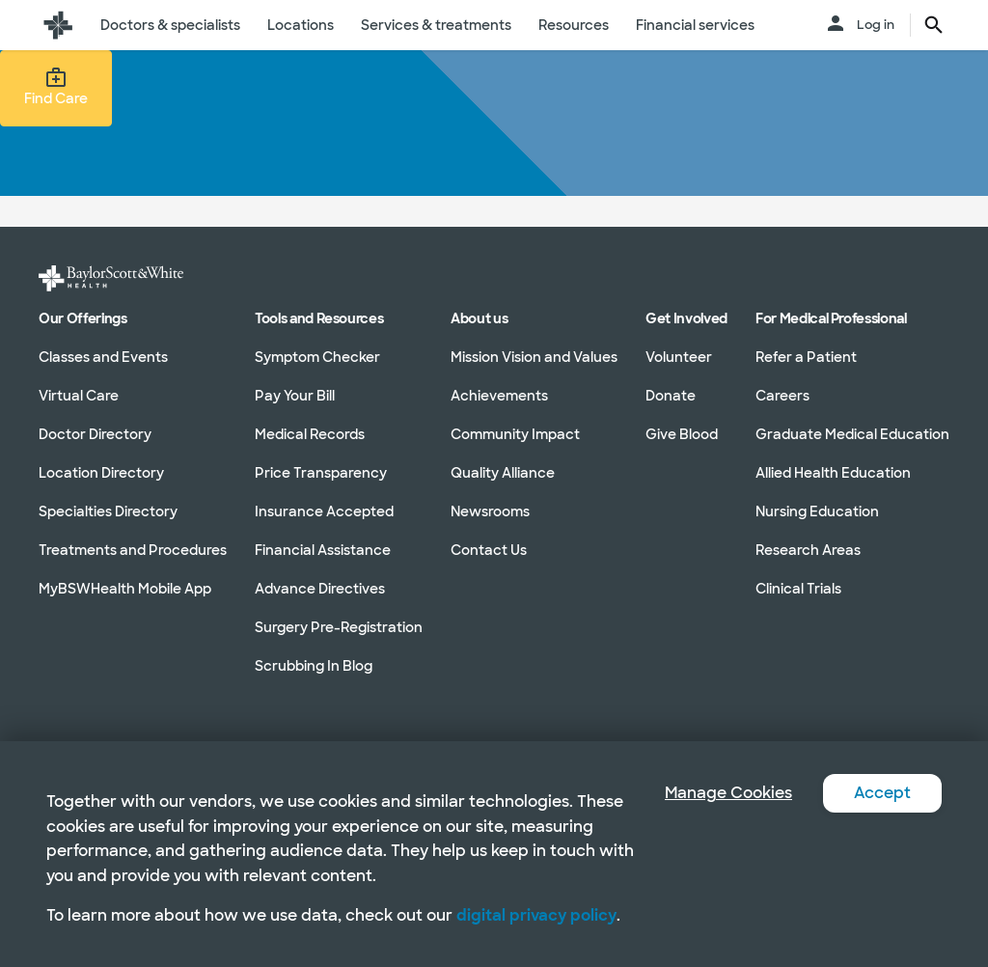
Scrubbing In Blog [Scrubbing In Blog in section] (313, 666)
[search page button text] (934, 25)
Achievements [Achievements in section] (499, 395)
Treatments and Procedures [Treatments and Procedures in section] (133, 550)
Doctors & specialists (170, 25)
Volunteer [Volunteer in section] (678, 357)
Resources (573, 25)
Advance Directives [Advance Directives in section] (320, 588)
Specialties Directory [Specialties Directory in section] (108, 511)
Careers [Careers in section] (782, 395)
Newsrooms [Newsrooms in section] (490, 511)
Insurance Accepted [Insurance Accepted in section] (324, 511)
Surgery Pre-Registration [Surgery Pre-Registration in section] (339, 627)
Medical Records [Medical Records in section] (310, 434)
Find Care (56, 87)
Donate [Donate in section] (670, 395)
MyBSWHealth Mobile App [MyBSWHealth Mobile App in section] (125, 588)
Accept (882, 793)
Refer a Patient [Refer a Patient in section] (806, 357)
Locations (300, 25)
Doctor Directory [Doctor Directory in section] (95, 434)
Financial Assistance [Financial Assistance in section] (323, 550)
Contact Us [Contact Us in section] (489, 550)
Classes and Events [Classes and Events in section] (103, 357)
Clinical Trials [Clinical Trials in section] (798, 588)
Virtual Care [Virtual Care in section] (79, 395)
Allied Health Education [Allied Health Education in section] (833, 473)
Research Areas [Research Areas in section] (808, 550)
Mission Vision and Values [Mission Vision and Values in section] (534, 357)
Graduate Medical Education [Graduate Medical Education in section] (852, 434)
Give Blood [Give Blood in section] (681, 434)
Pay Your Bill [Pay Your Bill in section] (295, 395)
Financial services (695, 25)
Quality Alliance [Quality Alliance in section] (503, 473)
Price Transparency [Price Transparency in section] (321, 473)
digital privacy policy (536, 915)
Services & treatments (436, 25)
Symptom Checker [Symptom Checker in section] (317, 357)
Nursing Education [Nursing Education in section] (817, 511)
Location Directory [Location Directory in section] (101, 473)
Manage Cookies (728, 793)
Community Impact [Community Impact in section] (515, 434)
